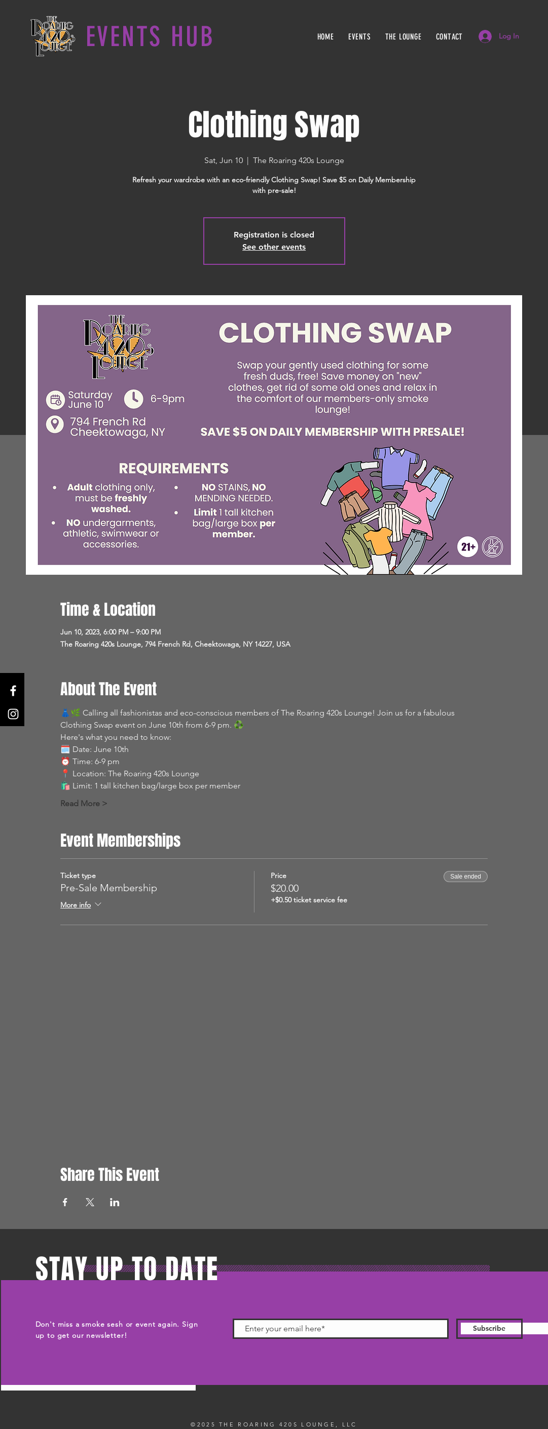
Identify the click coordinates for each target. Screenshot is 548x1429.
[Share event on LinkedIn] (115, 1202)
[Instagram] (13, 714)
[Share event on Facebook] (65, 1202)
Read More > (83, 803)
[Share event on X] (90, 1202)
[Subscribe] (489, 1329)
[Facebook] (13, 691)
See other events (274, 247)
